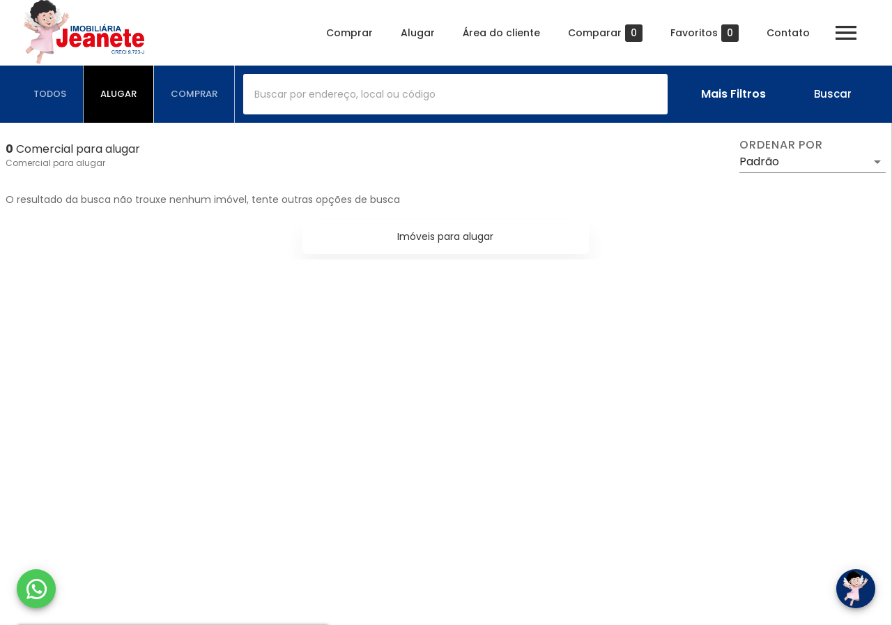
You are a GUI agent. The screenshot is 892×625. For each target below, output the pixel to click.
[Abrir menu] (846, 32)
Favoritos (704, 33)
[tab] (50, 94)
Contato (788, 33)
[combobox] (455, 94)
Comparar (605, 33)
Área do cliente (501, 33)
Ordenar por (781, 145)
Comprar (349, 33)
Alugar (418, 33)
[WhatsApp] (36, 588)
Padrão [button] (759, 161)
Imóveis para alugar (445, 236)
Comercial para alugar (55, 163)
